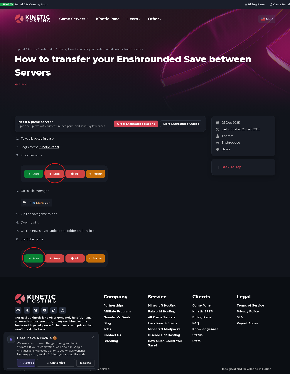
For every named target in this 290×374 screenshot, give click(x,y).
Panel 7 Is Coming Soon (31, 4)
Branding (111, 341)
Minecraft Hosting (162, 305)
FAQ (195, 323)
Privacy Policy (248, 311)
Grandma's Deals (117, 317)
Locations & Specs (162, 323)
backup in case (42, 138)
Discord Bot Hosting (164, 335)
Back (21, 84)
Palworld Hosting (161, 311)
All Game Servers (162, 317)
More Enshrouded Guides (181, 124)
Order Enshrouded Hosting (136, 124)
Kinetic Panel (49, 147)
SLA (240, 317)
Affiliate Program (117, 311)
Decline (85, 363)
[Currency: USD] (266, 19)
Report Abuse (247, 323)
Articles (32, 49)
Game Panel (202, 305)
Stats (196, 341)
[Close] (93, 337)
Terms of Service (250, 305)
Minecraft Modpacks (164, 329)
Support (20, 49)
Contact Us (112, 335)
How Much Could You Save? (165, 343)
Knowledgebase (205, 329)
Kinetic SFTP (202, 311)
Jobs (107, 329)
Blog (107, 323)
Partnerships (114, 305)
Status (197, 335)
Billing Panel (202, 317)
